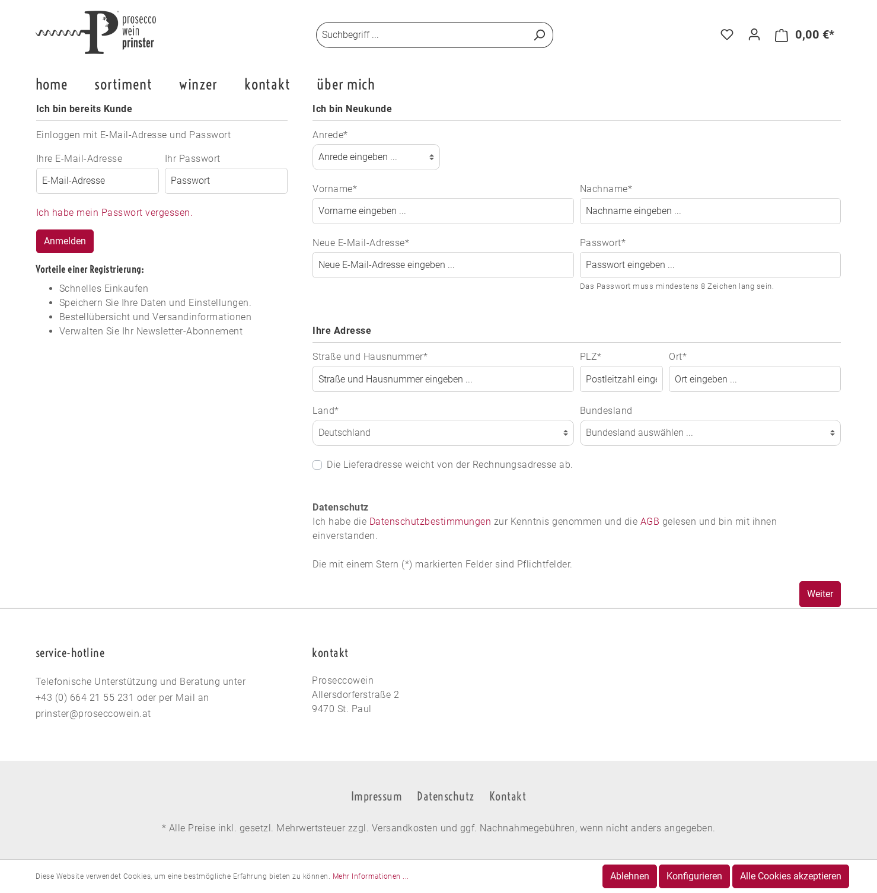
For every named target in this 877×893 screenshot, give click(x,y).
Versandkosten (405, 828)
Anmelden (65, 241)
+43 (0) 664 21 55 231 (85, 697)
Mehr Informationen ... (371, 876)
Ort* (678, 356)
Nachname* (606, 188)
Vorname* (334, 188)
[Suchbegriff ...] (421, 35)
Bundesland (606, 410)
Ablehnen (629, 876)
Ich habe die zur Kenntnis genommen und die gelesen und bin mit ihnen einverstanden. (544, 528)
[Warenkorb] (805, 35)
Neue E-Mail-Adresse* (360, 242)
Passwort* (603, 242)
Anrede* (330, 135)
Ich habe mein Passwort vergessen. (114, 212)
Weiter (820, 593)
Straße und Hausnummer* (370, 356)
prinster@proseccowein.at (93, 713)
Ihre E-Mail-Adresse (79, 158)
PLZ (591, 356)
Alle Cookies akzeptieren (790, 876)
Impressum (377, 796)
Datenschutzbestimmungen (430, 521)
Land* (325, 410)
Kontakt (508, 796)
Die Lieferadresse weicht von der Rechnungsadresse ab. (450, 464)
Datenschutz (445, 796)
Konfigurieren (694, 876)
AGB (650, 521)
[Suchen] (539, 35)
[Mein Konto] (754, 34)
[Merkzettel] (727, 34)
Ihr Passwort (193, 158)
